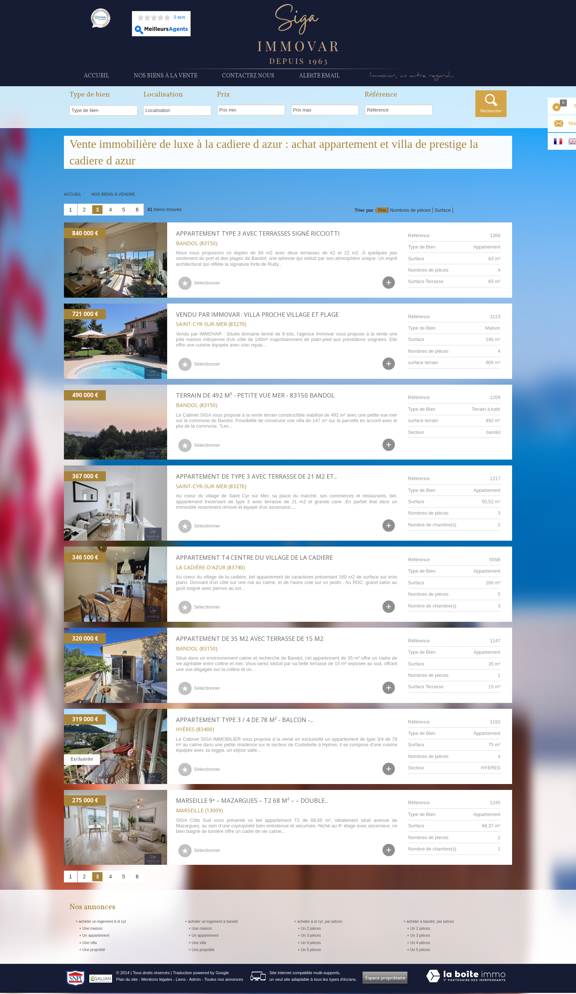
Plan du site (126, 980)
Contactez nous (248, 78)
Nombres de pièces (410, 211)
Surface (443, 211)
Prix (382, 211)
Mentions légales (156, 980)
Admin (195, 980)
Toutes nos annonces (223, 980)
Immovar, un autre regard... (425, 78)
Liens (181, 980)
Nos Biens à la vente (165, 78)
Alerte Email (319, 78)
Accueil (96, 78)
